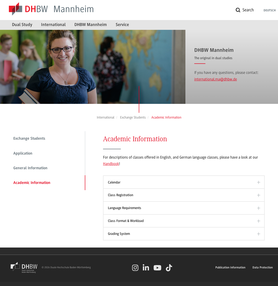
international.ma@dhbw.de (215, 79)
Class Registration (120, 195)
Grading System (119, 234)
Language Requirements (124, 208)
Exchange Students (29, 139)
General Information (30, 168)
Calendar (114, 182)
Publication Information (230, 267)
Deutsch (270, 10)
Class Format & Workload (126, 221)
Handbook (111, 163)
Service (122, 25)
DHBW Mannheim (90, 25)
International (53, 25)
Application (22, 154)
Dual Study (22, 25)
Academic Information (31, 183)
